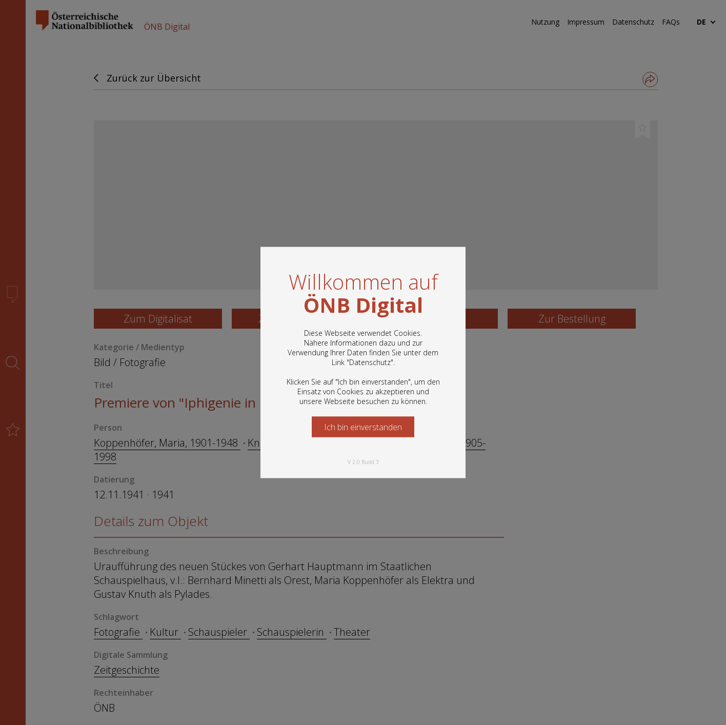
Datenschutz (370, 362)
